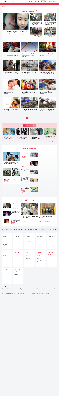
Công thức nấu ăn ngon (51, 237)
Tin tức (6, 4)
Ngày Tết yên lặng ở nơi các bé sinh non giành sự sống (29, 110)
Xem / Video (40, 252)
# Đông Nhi (9, 181)
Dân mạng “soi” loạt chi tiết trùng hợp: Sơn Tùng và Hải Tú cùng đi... (11, 163)
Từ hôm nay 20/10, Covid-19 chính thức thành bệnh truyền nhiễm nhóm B (22, 137)
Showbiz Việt (16, 236)
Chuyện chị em (27, 4)
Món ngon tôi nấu (51, 241)
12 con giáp (27, 258)
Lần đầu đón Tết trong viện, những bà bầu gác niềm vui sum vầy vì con (29, 73)
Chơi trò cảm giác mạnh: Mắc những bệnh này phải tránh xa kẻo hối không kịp (29, 55)
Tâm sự (38, 238)
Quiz (46, 4)
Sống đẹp (21, 4)
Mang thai (16, 255)
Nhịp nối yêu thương (51, 253)
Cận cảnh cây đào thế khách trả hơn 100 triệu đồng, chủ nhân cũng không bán (47, 111)
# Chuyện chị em (24, 191)
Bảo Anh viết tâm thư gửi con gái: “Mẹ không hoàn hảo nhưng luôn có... (25, 179)
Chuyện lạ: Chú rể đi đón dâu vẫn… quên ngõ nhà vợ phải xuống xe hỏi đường (29, 217)
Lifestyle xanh (16, 272)
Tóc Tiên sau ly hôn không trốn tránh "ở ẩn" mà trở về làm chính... (15, 204)
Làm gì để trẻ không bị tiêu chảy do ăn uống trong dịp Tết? (11, 91)
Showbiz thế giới (17, 238)
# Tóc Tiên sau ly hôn (14, 208)
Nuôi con (16, 257)
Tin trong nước (5, 236)
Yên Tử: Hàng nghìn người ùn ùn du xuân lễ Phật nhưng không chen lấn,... (37, 36)
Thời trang (5, 254)
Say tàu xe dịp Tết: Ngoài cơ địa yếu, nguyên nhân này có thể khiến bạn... (11, 110)
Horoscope (27, 260)
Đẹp (37, 4)
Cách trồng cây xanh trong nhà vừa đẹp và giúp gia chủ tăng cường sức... (37, 23)
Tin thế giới (5, 238)
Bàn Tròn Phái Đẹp (6, 270)
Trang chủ (4, 6)
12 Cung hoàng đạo (29, 257)
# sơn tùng (10, 165)
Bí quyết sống (28, 241)
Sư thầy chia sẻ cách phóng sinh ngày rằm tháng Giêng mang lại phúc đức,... (50, 23)
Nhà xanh (16, 274)
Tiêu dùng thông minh (6, 240)
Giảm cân (38, 257)
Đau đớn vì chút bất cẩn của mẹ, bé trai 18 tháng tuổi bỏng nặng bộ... (11, 54)
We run (15, 271)
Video (49, 4)
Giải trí (10, 4)
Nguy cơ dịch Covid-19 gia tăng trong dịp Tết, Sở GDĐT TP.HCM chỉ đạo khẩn (9, 137)
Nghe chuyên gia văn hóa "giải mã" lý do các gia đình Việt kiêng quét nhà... (47, 74)
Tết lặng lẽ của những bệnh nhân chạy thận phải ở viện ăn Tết (47, 91)
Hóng (38, 239)
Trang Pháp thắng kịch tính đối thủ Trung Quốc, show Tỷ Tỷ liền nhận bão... (25, 162)
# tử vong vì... (52, 141)
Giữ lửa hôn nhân (40, 236)
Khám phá (5, 242)
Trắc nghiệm (27, 254)
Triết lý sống (27, 236)
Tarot (26, 255)
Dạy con (15, 254)
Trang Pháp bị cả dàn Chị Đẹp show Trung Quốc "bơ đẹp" (15, 212)
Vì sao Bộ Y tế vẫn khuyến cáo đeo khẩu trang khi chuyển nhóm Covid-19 (36, 137)
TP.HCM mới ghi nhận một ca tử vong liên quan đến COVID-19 (50, 137)
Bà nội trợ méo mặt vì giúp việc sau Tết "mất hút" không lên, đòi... (50, 36)
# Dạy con (5, 181)
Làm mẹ (38, 261)
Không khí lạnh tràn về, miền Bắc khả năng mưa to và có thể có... (25, 153)
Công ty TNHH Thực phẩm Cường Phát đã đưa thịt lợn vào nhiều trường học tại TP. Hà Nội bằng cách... (47, 218)
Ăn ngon (33, 4)
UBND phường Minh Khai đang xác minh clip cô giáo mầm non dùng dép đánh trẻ (11, 74)
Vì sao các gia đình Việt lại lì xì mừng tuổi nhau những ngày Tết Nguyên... (28, 92)
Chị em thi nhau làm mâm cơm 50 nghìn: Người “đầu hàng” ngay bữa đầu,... (25, 188)
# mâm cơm (23, 192)
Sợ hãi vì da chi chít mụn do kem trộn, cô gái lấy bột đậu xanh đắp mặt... (16, 32)
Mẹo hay (49, 239)
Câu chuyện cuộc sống (28, 239)
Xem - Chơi (5, 244)
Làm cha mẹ (41, 4)
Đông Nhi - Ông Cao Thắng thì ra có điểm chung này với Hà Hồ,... (11, 178)
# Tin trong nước (47, 141)
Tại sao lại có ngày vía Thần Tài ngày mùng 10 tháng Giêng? (46, 54)
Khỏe (4, 257)
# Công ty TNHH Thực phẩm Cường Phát (45, 221)
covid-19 (13, 1)
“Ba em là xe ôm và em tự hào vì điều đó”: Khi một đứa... (25, 170)
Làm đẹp (4, 255)
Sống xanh (15, 4)
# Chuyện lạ (23, 221)
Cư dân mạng (5, 245)
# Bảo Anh (27, 182)
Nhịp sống (39, 260)
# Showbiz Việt (6, 165)
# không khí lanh (23, 157)
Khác (38, 263)
